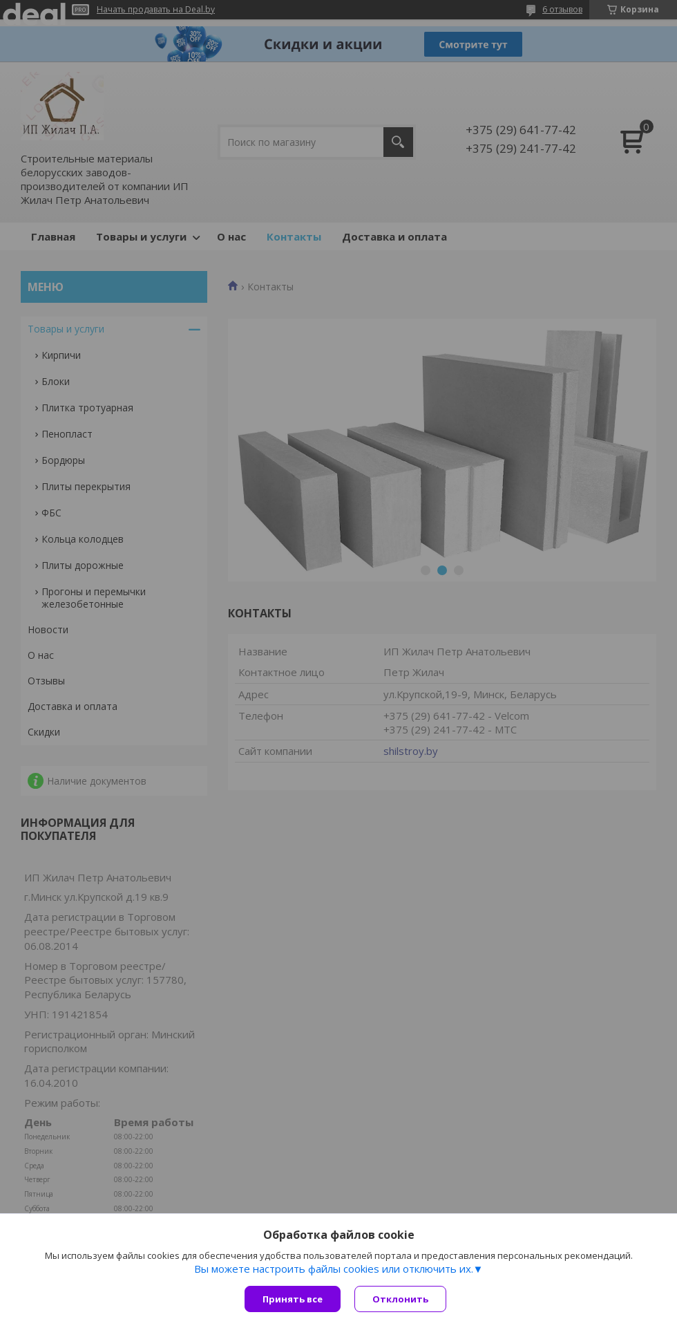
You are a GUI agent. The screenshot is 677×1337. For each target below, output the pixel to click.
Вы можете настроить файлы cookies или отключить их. (333, 1268)
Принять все (293, 1299)
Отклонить (400, 1299)
